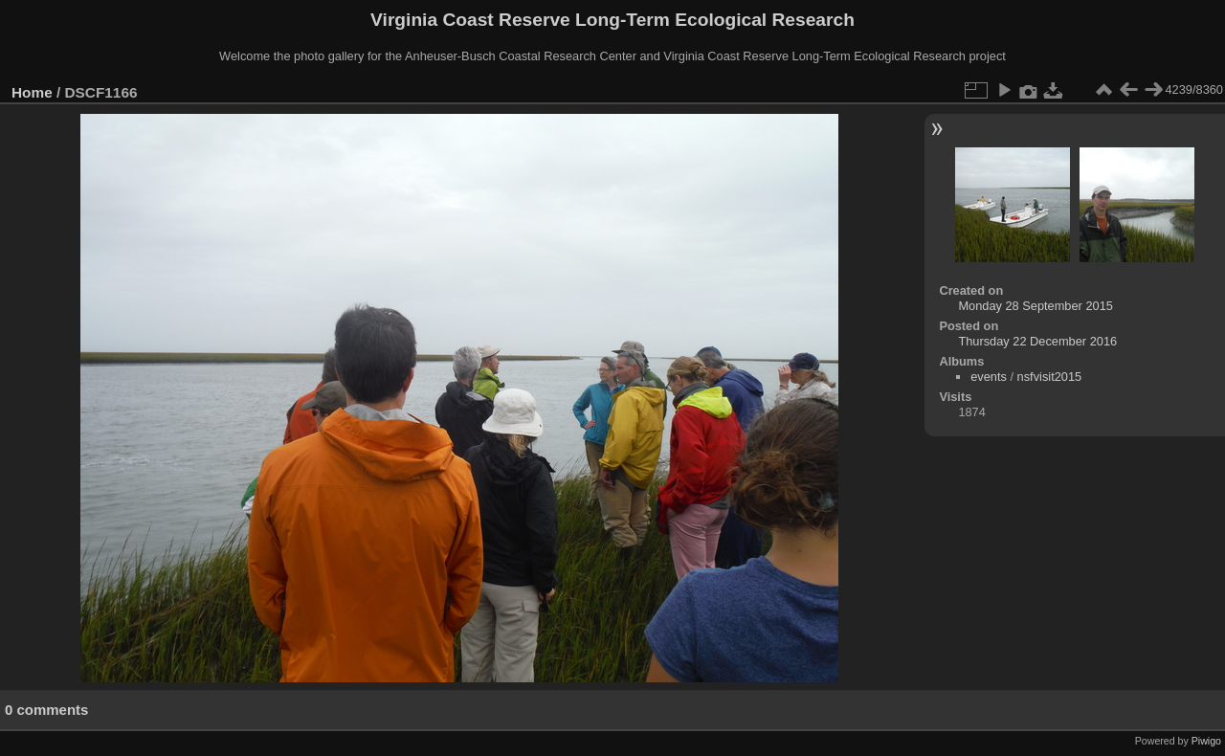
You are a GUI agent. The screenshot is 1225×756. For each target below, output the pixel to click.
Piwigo (1206, 740)
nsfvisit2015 (1049, 376)
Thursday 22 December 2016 (1037, 341)
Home (32, 92)
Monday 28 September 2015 (1035, 306)
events (988, 376)
